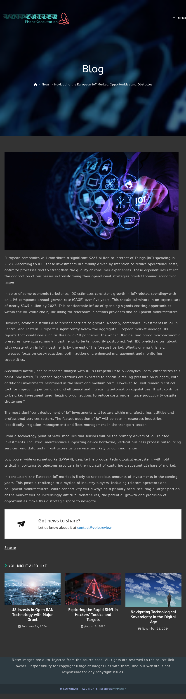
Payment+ (119, 688)
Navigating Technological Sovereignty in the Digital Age (153, 617)
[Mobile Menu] (179, 18)
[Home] (35, 84)
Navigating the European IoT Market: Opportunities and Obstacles (103, 84)
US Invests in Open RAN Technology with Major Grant (32, 615)
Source (10, 548)
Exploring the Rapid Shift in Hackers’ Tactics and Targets (93, 615)
